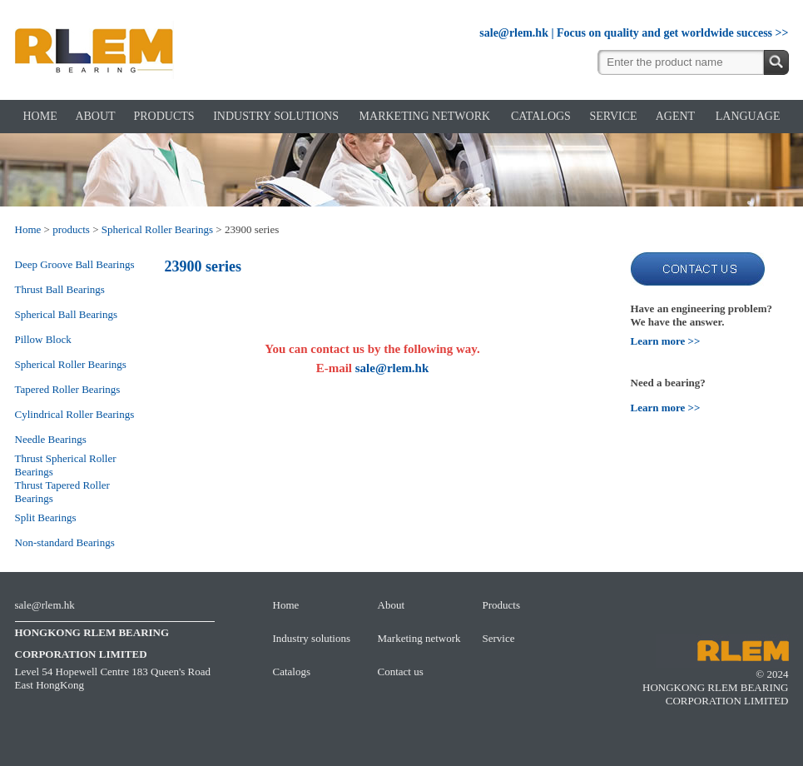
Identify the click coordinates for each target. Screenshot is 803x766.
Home (28, 229)
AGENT (675, 116)
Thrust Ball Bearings (60, 289)
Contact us (401, 671)
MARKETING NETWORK (424, 116)
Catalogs (292, 671)
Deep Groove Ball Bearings (75, 264)
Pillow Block (43, 339)
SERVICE (613, 116)
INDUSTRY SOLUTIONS (276, 116)
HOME (40, 116)
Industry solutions (312, 638)
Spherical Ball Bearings (66, 314)
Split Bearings (46, 517)
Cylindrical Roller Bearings (75, 414)
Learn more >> (666, 341)
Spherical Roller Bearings (157, 229)
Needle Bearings (51, 439)
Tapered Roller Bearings (68, 389)
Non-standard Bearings (65, 542)
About (391, 605)
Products (502, 605)
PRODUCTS (163, 116)
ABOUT (95, 116)
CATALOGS (541, 116)
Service (499, 638)
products (71, 229)
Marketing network (419, 638)
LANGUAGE (748, 116)
